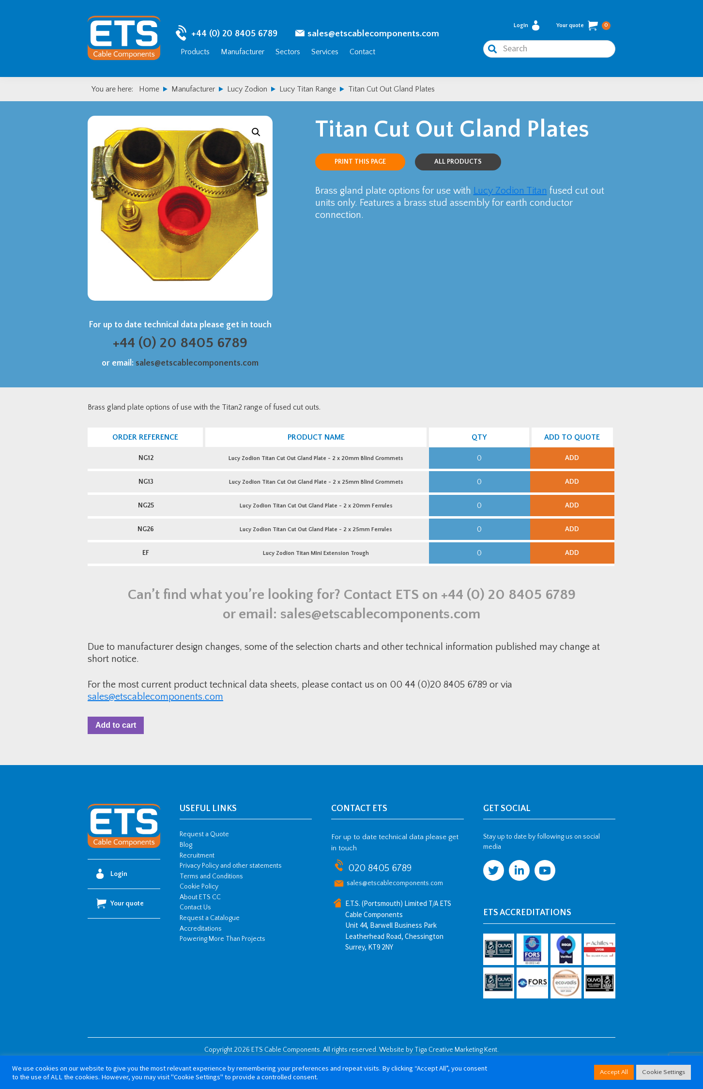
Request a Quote (204, 858)
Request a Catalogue (210, 942)
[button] (256, 133)
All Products (458, 163)
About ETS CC (200, 921)
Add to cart (117, 747)
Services (324, 52)
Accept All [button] (614, 1072)
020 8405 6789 (380, 892)
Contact (362, 52)
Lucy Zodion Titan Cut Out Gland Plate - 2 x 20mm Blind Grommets (315, 461)
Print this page (360, 163)
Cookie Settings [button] (663, 1072)
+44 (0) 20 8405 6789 (234, 34)
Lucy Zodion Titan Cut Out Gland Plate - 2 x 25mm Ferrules (315, 544)
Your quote (583, 26)
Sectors (287, 52)
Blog (186, 869)
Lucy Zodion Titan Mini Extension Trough (315, 571)
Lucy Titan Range (307, 90)
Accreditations (201, 952)
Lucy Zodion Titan (510, 191)
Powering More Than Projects (222, 963)
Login (526, 26)
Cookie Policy (199, 911)
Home (149, 90)
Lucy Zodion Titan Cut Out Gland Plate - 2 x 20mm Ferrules (315, 516)
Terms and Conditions (211, 900)
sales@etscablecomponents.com (373, 34)
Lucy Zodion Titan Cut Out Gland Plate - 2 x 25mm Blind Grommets (315, 489)
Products (195, 52)
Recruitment (197, 879)
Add (572, 461)
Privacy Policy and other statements (231, 890)
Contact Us (195, 932)
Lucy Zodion (247, 90)
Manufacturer (242, 52)
